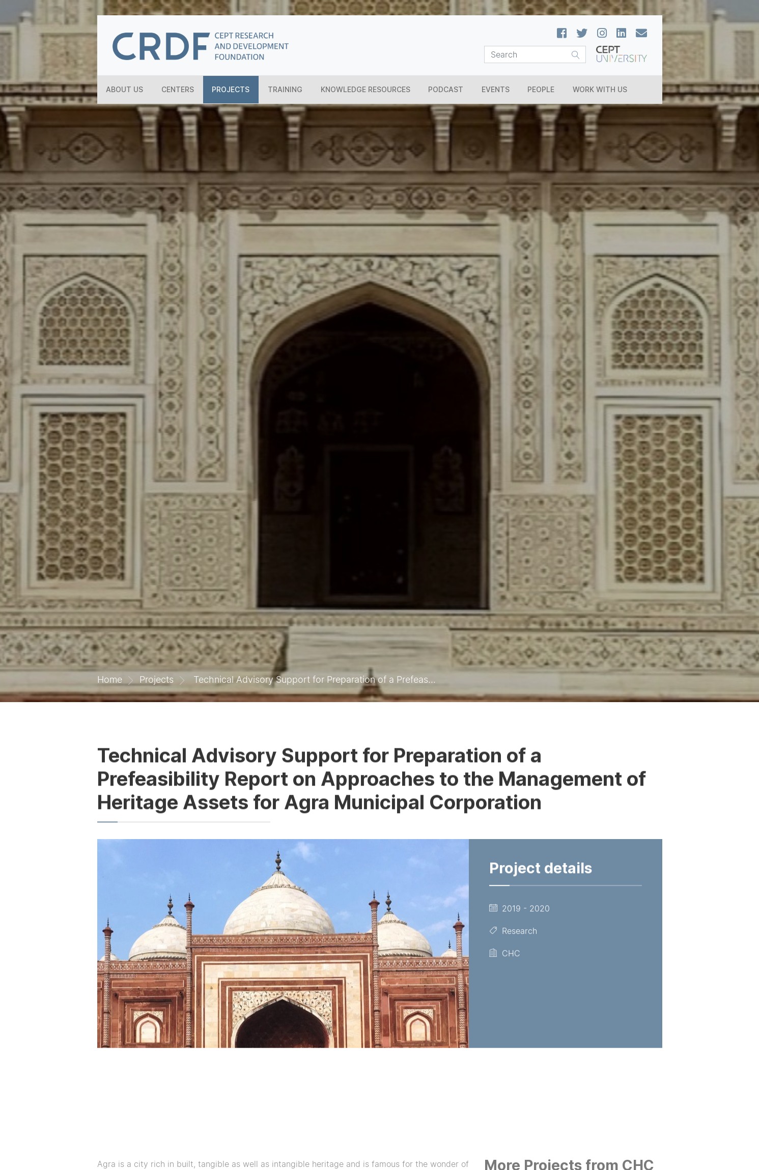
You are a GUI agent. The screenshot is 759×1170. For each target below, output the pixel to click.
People (540, 89)
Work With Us (600, 89)
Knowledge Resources (365, 89)
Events (496, 89)
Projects (230, 89)
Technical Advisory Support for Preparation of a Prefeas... (313, 679)
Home (109, 679)
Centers (177, 89)
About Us (124, 89)
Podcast (445, 89)
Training (285, 89)
